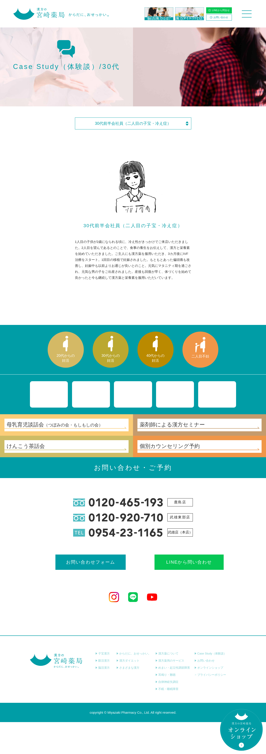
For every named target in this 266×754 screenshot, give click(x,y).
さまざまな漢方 (127, 699)
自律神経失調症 (166, 713)
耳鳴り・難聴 (165, 706)
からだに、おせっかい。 (133, 685)
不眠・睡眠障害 (166, 721)
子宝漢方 (102, 685)
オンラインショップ (208, 699)
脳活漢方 (102, 699)
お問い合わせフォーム (93, 593)
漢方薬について (166, 685)
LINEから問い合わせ (172, 593)
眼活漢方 (102, 692)
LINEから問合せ (218, 10)
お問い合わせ (219, 17)
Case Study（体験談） (210, 685)
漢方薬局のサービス (169, 692)
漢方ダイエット (127, 692)
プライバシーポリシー (210, 706)
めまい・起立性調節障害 (172, 699)
